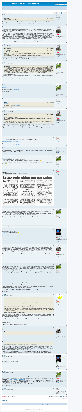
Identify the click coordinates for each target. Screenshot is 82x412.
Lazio (6, 18)
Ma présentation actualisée (6, 235)
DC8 (4, 45)
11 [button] (65, 12)
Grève (3, 11)
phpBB (32, 406)
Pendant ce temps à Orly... (6, 158)
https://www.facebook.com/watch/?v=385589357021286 (11, 141)
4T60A (5, 295)
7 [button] (59, 12)
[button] (54, 13)
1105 (59, 302)
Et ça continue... (4, 87)
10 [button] (63, 12)
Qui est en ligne (4, 400)
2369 (59, 238)
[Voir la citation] (9, 18)
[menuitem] (8, 7)
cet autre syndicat (16, 89)
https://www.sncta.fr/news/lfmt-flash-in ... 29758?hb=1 (11, 359)
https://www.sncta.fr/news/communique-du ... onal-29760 (16, 379)
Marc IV (57, 14)
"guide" (4, 232)
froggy (56, 68)
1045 (59, 164)
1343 (59, 35)
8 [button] (60, 12)
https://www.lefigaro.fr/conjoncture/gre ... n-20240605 (11, 144)
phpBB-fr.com (36, 407)
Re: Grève (4, 14)
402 (59, 17)
